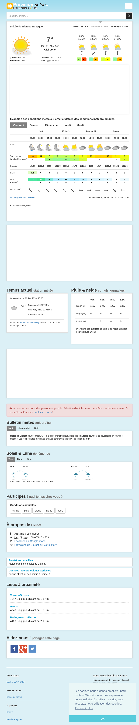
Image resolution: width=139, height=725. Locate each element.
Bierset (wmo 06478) (29, 322)
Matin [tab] (11, 428)
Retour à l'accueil (27, 6)
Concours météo (14, 697)
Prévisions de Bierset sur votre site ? (35, 544)
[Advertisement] (69, 89)
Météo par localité (99, 26)
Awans (69, 608)
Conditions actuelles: (23, 504)
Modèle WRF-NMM (15, 682)
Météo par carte (80, 26)
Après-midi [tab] (24, 428)
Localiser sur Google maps (30, 540)
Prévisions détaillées (69, 562)
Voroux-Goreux (69, 597)
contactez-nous (42, 412)
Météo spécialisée (119, 26)
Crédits (9, 712)
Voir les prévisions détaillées (22, 197)
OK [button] (103, 718)
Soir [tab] (36, 428)
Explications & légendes (21, 205)
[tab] (18, 125)
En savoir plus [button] (84, 708)
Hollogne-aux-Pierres (69, 619)
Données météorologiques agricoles (69, 572)
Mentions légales (14, 719)
